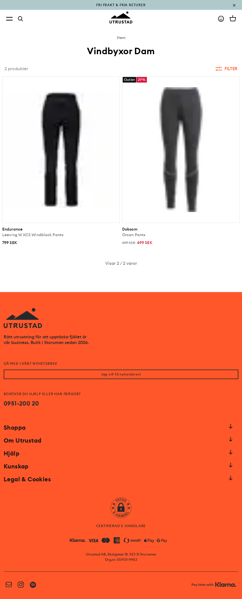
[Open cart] (233, 18)
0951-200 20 (21, 403)
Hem (121, 37)
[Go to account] (221, 18)
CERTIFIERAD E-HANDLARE (121, 526)
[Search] (20, 19)
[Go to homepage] (121, 18)
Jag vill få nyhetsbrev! (121, 374)
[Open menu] (9, 19)
